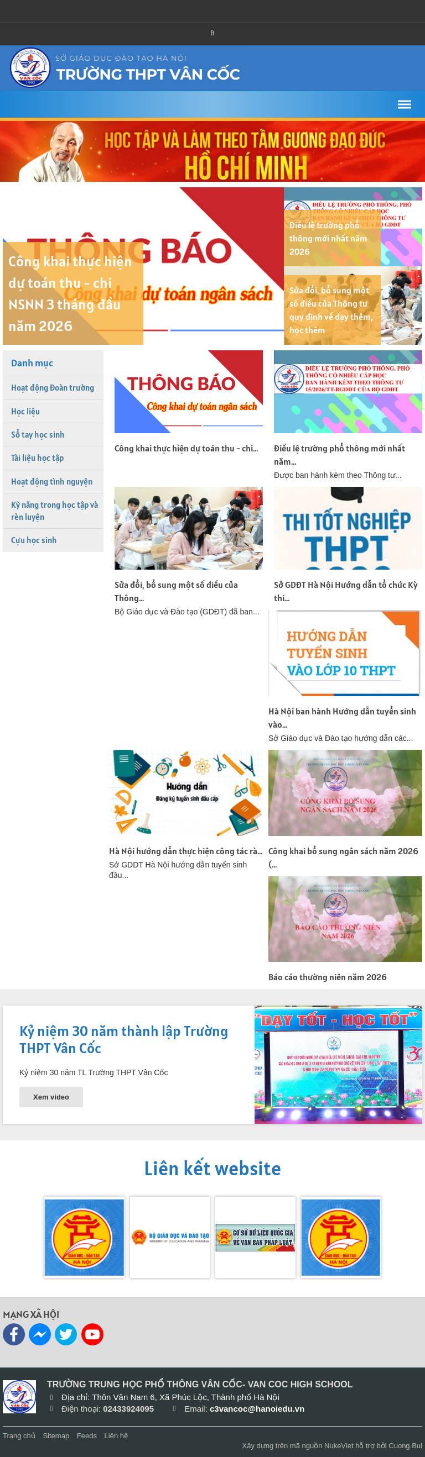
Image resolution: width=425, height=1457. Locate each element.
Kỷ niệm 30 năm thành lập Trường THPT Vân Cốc (124, 1039)
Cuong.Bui (405, 1446)
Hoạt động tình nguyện (51, 481)
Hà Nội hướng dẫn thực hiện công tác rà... (185, 850)
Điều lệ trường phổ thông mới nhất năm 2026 (328, 238)
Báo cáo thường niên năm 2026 (327, 976)
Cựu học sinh (34, 540)
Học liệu (25, 411)
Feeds (87, 1436)
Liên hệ (116, 1436)
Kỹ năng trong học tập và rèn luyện (54, 510)
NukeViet (339, 1446)
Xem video (51, 1097)
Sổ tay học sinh (38, 434)
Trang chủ (19, 1436)
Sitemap (56, 1436)
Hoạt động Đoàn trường (52, 387)
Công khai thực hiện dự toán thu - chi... (186, 448)
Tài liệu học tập (37, 458)
